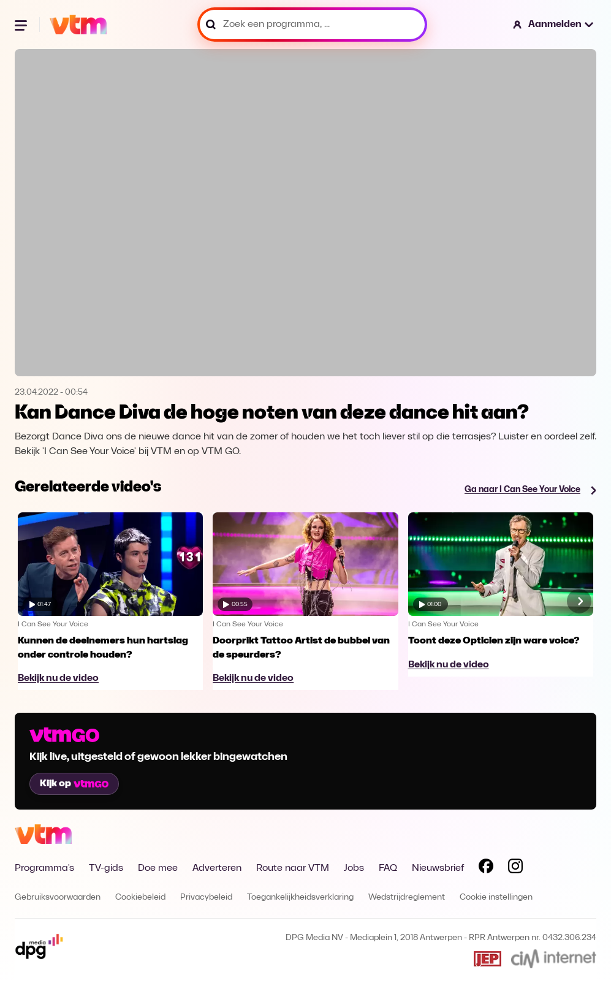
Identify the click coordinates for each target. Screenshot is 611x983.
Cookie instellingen (496, 897)
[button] (553, 24)
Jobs (354, 868)
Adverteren (216, 868)
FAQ (388, 868)
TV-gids (106, 868)
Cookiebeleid (140, 897)
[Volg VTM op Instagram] (515, 868)
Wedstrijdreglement (406, 897)
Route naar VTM (292, 868)
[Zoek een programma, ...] (312, 24)
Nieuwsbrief (438, 868)
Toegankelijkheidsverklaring (300, 897)
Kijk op (74, 784)
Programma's (44, 868)
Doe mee (158, 868)
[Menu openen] (22, 24)
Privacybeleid (206, 897)
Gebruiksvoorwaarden (58, 897)
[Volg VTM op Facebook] (486, 868)
